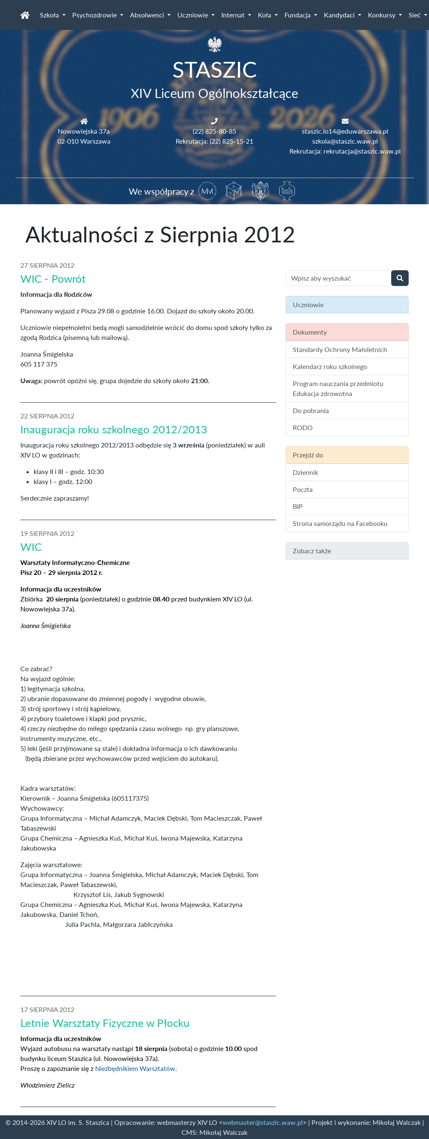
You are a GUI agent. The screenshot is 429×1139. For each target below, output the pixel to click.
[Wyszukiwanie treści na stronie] (339, 278)
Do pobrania (311, 410)
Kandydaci (340, 15)
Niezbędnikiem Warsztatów (135, 1068)
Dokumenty (310, 332)
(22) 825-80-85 (214, 131)
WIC (31, 546)
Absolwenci (148, 15)
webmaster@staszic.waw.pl (263, 1122)
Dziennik (305, 472)
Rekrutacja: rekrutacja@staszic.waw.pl (345, 151)
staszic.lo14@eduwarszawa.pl (345, 131)
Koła (265, 15)
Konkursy (382, 15)
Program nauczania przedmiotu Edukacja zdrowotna (338, 388)
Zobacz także (312, 551)
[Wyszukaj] (400, 278)
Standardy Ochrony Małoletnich (340, 349)
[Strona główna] (25, 15)
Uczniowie (193, 15)
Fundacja (298, 15)
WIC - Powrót (53, 278)
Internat (233, 15)
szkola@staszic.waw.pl (345, 141)
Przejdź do (308, 455)
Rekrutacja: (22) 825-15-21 (214, 141)
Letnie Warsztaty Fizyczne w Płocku (105, 1023)
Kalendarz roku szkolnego (330, 366)
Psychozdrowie (95, 15)
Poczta (303, 489)
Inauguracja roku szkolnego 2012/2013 (113, 429)
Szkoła (50, 15)
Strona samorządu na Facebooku (340, 523)
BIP (298, 506)
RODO (303, 427)
